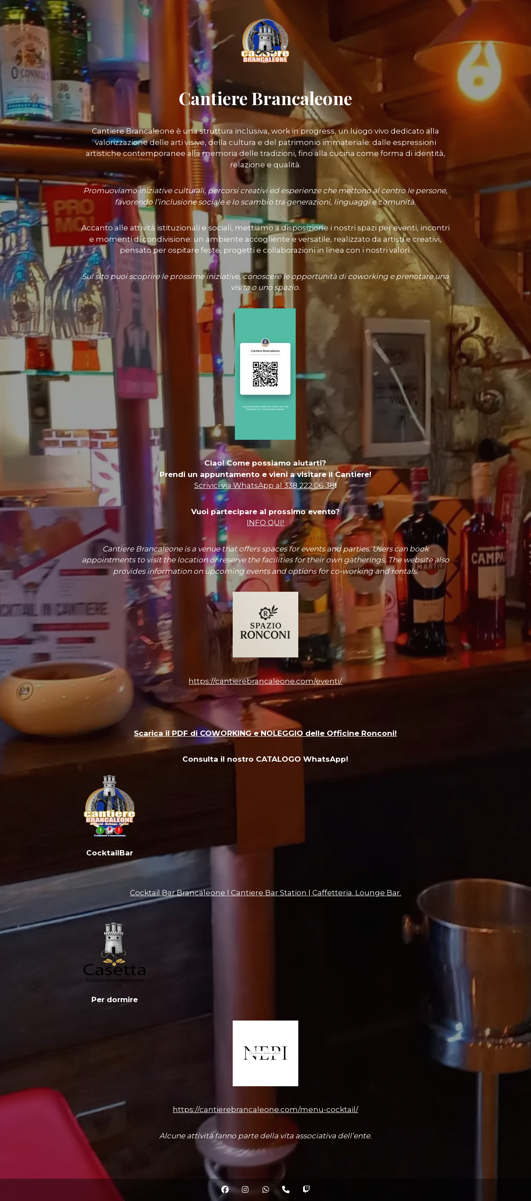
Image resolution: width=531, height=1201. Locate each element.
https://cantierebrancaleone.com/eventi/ (265, 681)
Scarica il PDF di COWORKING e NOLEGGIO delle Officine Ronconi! (265, 733)
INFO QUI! (265, 522)
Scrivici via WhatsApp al (239, 485)
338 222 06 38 (309, 485)
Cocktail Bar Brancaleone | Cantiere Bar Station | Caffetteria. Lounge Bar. (265, 892)
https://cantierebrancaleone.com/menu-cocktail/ (265, 1109)
